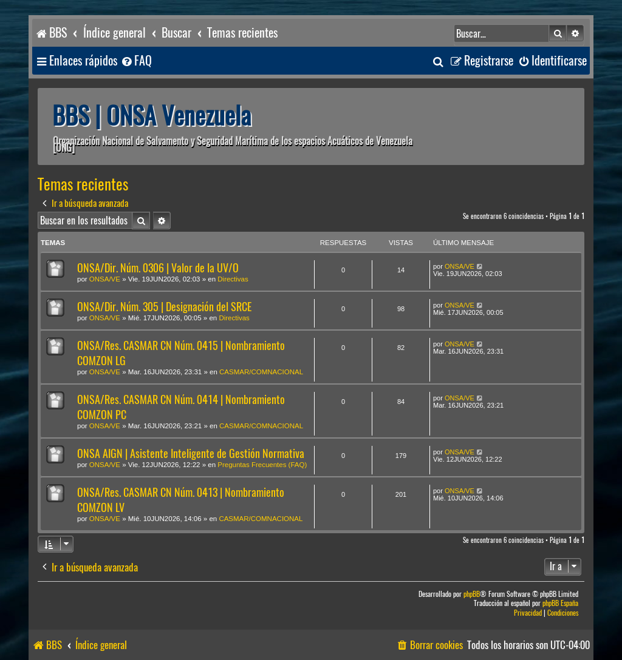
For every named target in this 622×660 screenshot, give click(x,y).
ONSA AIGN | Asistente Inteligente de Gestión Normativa (190, 453)
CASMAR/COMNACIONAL (261, 371)
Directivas (232, 279)
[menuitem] (136, 61)
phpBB (471, 594)
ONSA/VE (104, 279)
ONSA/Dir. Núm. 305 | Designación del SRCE (164, 306)
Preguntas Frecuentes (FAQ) (262, 464)
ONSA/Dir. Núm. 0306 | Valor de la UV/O (158, 267)
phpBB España (560, 603)
